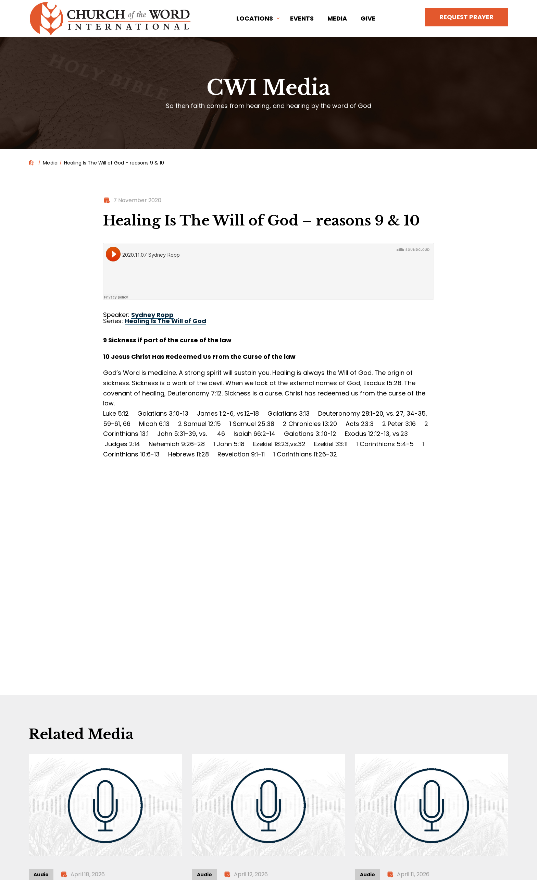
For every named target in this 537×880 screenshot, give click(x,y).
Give (368, 18)
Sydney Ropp (152, 314)
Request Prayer (466, 17)
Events (302, 18)
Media (337, 18)
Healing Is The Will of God (165, 321)
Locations (254, 18)
